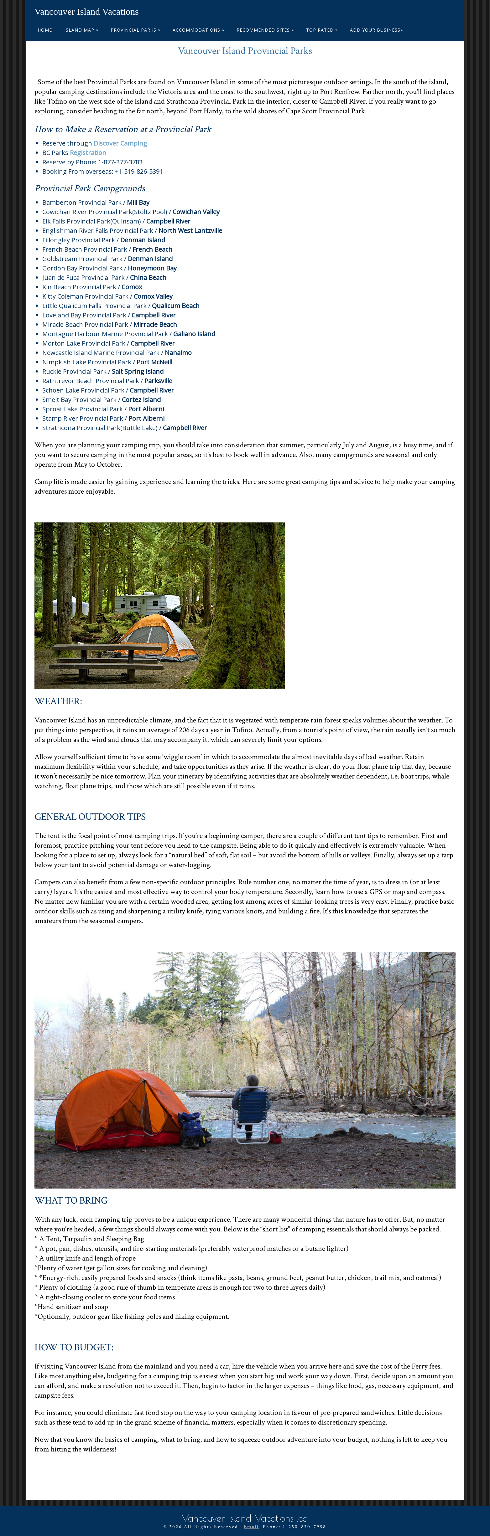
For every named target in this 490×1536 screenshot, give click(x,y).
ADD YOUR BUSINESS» (376, 30)
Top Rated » (322, 30)
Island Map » (81, 30)
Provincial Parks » (135, 30)
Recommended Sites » (265, 30)
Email (251, 1526)
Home (45, 30)
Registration (88, 152)
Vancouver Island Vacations (86, 11)
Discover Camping (120, 143)
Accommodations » (198, 30)
